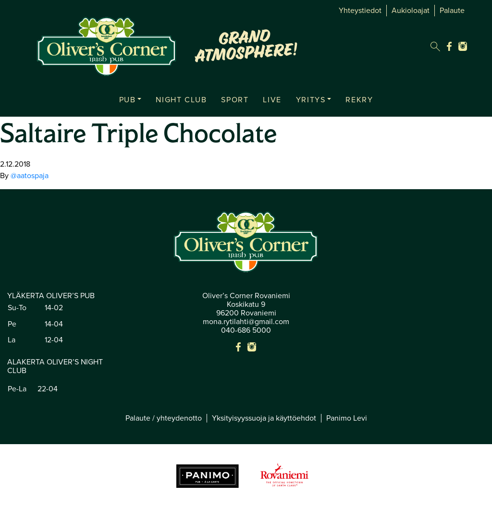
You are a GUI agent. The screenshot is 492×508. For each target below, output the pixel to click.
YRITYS (311, 100)
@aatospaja (30, 176)
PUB (127, 100)
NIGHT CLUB (181, 100)
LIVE (272, 100)
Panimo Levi (346, 418)
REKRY (359, 100)
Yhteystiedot (360, 10)
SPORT (234, 100)
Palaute (452, 10)
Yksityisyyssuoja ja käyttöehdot (264, 418)
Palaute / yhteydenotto (163, 418)
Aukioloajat (411, 10)
